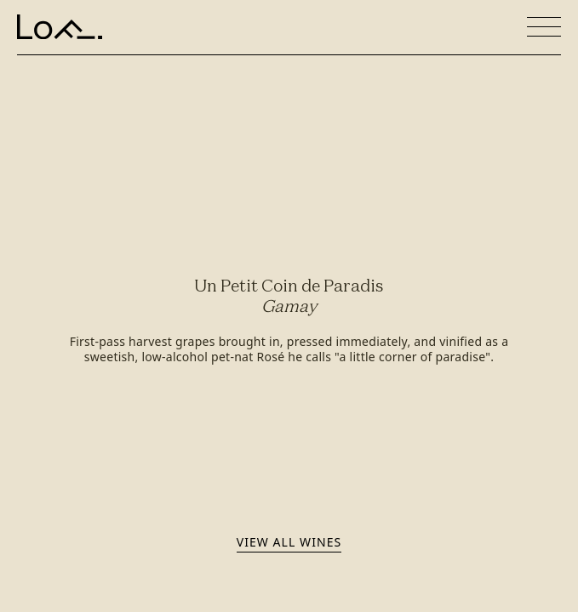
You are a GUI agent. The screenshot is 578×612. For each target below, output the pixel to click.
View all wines (289, 542)
